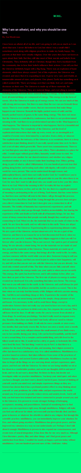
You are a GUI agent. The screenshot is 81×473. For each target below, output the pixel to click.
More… (57, 16)
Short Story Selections (27, 7)
